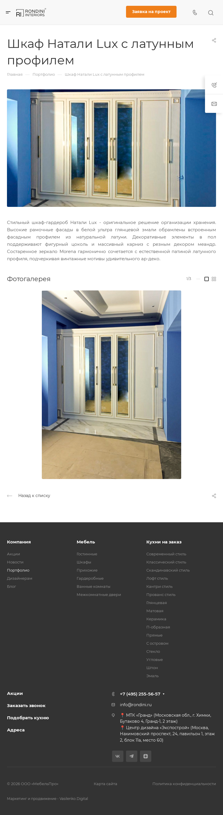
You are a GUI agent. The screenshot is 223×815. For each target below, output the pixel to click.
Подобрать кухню (28, 717)
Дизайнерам (19, 578)
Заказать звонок (26, 705)
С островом (157, 643)
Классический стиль (166, 562)
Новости (15, 562)
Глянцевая (156, 602)
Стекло (153, 651)
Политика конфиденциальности (184, 783)
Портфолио (18, 570)
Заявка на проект (151, 11)
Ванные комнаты (93, 586)
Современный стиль (166, 554)
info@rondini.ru (136, 704)
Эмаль (152, 675)
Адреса (16, 730)
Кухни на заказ (163, 542)
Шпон (152, 667)
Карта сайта (105, 783)
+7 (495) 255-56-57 (140, 694)
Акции (13, 554)
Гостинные (87, 554)
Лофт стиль (157, 578)
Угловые (154, 659)
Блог (11, 586)
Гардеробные (90, 578)
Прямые (154, 635)
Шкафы (84, 562)
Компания (19, 542)
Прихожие (87, 570)
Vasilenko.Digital (74, 798)
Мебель (86, 542)
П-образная (158, 627)
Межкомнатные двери (99, 594)
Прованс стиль (160, 594)
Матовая (154, 610)
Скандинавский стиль (168, 570)
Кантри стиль (159, 586)
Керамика (156, 619)
